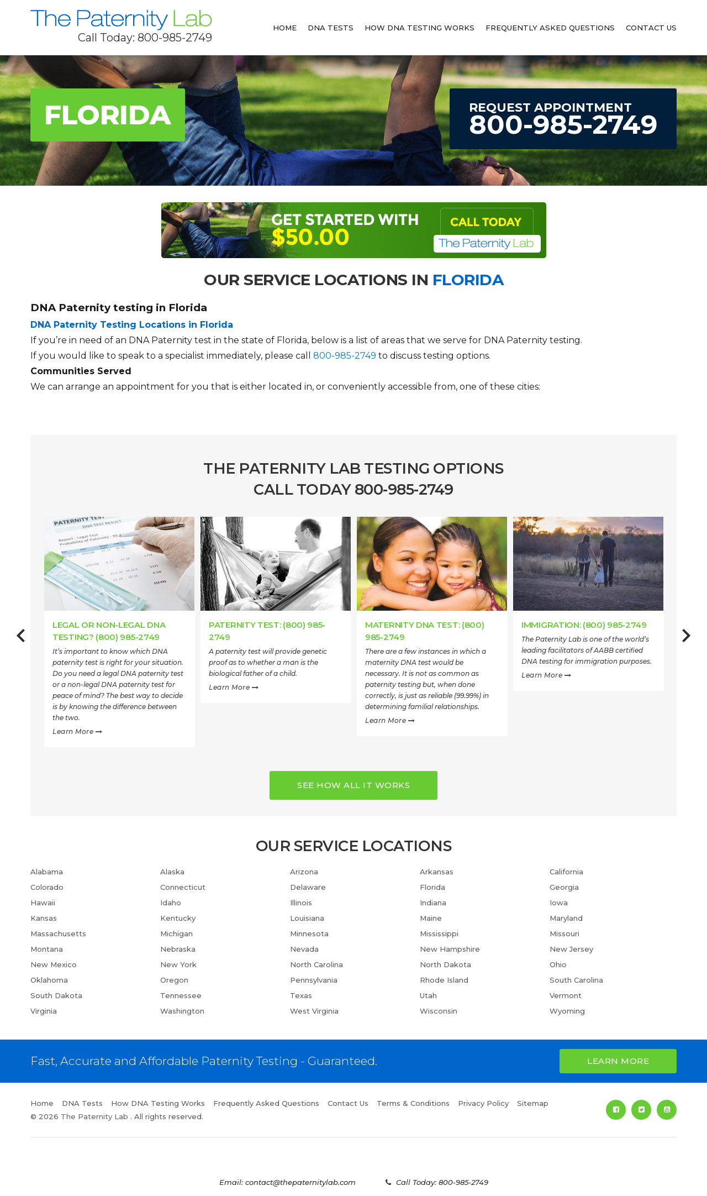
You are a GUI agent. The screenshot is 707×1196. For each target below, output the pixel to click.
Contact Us (651, 27)
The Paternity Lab (121, 20)
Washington (182, 1010)
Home (285, 27)
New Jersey (571, 949)
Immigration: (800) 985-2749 (584, 625)
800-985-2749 (344, 355)
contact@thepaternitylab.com (300, 1182)
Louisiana (307, 918)
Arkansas (436, 871)
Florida (432, 887)
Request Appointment (563, 120)
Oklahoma (49, 979)
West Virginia (314, 1010)
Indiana (433, 902)
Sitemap (532, 1103)
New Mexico (53, 964)
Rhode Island (444, 979)
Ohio (558, 964)
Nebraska (178, 949)
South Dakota (56, 995)
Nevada (304, 949)
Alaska (172, 871)
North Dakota (445, 964)
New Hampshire (450, 949)
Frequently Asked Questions (550, 27)
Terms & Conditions (413, 1103)
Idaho (170, 902)
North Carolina (316, 964)
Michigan (176, 933)
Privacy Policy (483, 1103)
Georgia (564, 887)
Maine (431, 918)
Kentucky (178, 918)
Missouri (564, 933)
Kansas (43, 918)
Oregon (174, 979)
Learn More (77, 731)
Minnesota (309, 933)
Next (686, 641)
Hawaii (42, 902)
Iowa (559, 902)
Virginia (43, 1010)
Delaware (308, 887)
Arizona (304, 871)
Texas (301, 995)
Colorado (47, 887)
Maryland (566, 918)
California (566, 871)
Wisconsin (438, 1010)
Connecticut (182, 887)
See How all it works (353, 785)
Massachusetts (58, 933)
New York (178, 964)
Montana (46, 949)
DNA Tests (331, 27)
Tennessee (181, 995)
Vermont (566, 995)
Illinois (301, 902)
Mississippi (439, 933)
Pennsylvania (313, 979)
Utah (428, 995)
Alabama (46, 871)
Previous (21, 641)
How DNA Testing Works (419, 27)
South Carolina (576, 979)
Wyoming (567, 1010)
